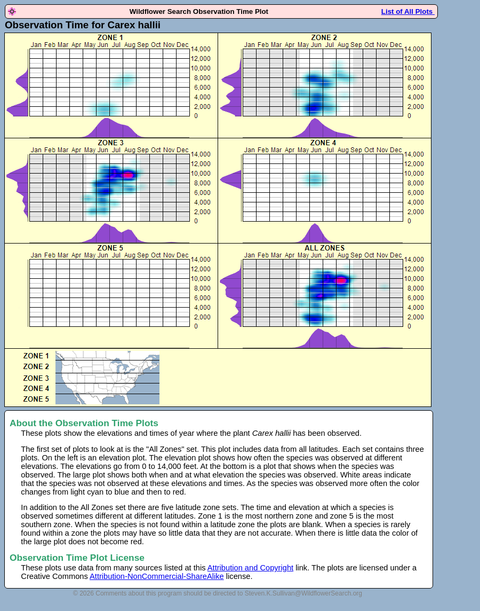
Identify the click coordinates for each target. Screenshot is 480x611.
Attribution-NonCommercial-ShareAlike (157, 576)
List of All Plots (408, 11)
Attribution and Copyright (250, 567)
